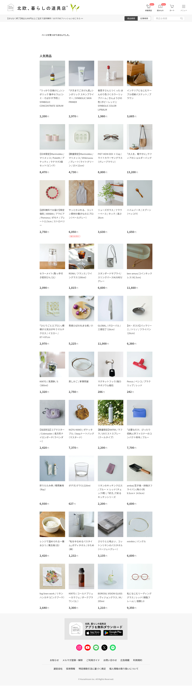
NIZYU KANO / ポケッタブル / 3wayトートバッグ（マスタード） (81, 433)
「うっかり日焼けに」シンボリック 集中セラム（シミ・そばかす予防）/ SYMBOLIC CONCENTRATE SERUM (52, 98)
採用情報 (70, 668)
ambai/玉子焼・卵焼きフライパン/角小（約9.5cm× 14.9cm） (139, 489)
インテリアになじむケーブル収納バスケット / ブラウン (139, 94)
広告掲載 (124, 660)
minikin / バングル (136, 541)
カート (172, 10)
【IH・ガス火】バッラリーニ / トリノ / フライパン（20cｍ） (139, 329)
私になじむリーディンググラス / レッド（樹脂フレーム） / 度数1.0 (139, 597)
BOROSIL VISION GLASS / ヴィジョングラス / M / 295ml (110, 597)
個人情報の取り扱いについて (124, 668)
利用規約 (137, 660)
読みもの (160, 10)
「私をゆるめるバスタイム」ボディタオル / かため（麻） (81, 545)
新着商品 (148, 10)
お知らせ (54, 660)
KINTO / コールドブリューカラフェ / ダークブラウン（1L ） (81, 597)
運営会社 (58, 668)
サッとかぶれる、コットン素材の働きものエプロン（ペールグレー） (81, 213)
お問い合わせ (110, 660)
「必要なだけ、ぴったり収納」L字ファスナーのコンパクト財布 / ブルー (139, 433)
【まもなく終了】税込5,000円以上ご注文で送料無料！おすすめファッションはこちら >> (45, 18)
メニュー (183, 10)
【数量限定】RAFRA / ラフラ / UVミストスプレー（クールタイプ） (110, 433)
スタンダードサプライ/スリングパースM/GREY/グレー (110, 277)
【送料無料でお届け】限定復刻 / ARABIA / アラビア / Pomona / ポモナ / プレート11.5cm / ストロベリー (52, 217)
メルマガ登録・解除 (72, 660)
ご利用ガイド (93, 660)
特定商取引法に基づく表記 (92, 668)
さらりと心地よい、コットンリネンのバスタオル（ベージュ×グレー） (110, 545)
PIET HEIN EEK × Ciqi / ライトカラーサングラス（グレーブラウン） (110, 157)
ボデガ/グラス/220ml (79, 485)
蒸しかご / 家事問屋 (79, 381)
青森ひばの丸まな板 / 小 (81, 325)
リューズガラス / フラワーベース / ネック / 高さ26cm (110, 213)
